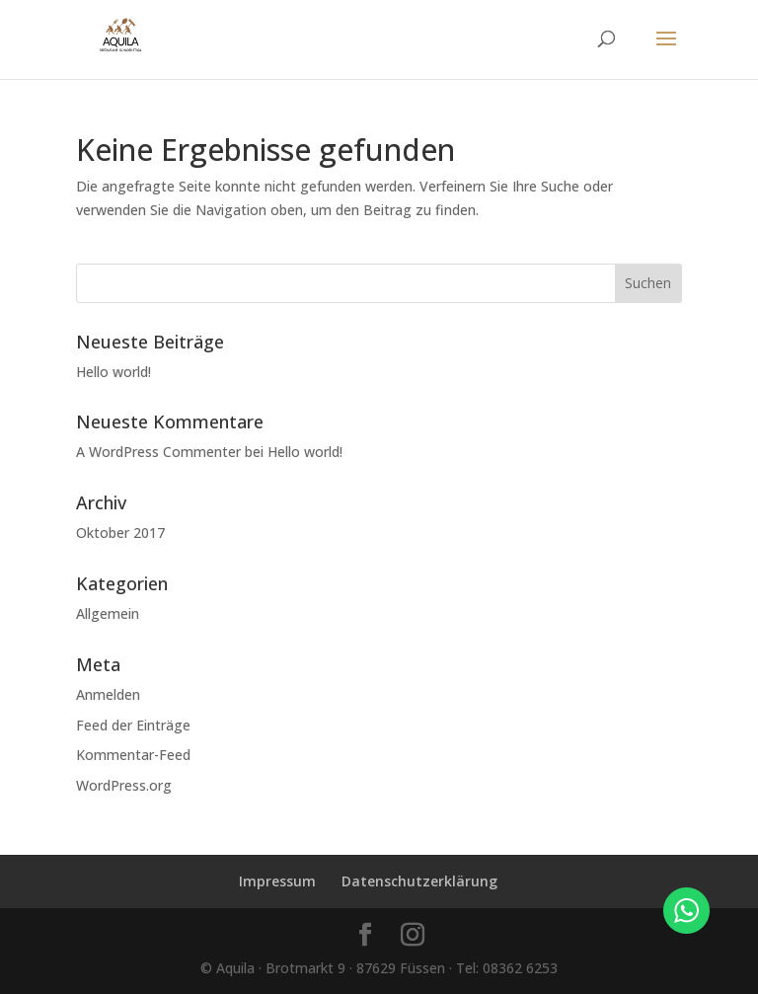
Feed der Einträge (133, 725)
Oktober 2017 (120, 532)
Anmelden (108, 694)
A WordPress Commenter (158, 451)
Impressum (277, 881)
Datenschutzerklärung (419, 881)
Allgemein (107, 613)
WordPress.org (124, 785)
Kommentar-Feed (133, 754)
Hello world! (113, 371)
